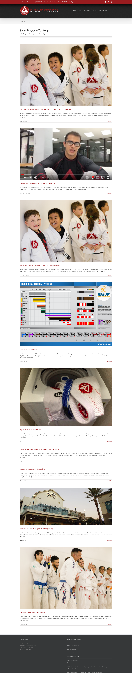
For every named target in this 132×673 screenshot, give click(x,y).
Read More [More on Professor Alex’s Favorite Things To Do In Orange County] (109, 540)
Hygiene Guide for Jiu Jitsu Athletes (30, 430)
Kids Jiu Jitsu (71, 653)
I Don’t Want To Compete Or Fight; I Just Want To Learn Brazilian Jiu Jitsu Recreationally (46, 109)
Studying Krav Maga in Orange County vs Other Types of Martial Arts (40, 449)
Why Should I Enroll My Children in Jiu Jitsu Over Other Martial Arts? (40, 265)
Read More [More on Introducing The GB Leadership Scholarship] (109, 624)
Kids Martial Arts (73, 660)
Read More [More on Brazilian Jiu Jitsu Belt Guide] (109, 361)
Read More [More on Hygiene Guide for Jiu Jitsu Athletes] (109, 441)
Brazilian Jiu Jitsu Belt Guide (28, 350)
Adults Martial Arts (73, 656)
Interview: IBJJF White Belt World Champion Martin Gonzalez (38, 183)
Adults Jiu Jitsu (72, 649)
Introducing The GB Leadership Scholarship (32, 612)
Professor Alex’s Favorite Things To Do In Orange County (36, 529)
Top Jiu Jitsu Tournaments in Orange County (33, 469)
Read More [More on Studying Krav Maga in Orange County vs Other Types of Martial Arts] (109, 461)
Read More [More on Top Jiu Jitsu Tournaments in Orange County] (109, 480)
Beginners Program (73, 646)
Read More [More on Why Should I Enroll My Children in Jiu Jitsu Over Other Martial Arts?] (109, 275)
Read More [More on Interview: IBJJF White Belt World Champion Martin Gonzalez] (109, 193)
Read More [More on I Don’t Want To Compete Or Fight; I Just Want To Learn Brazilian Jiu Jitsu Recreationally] (109, 121)
